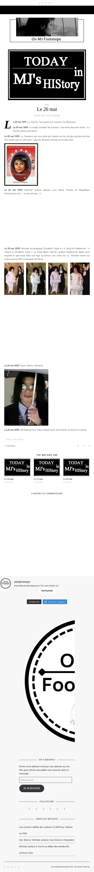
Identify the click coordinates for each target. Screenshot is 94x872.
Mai (47, 104)
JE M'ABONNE (31, 788)
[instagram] (39, 3)
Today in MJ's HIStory (15, 439)
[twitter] (46, 3)
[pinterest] (49, 3)
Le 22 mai (38, 479)
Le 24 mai (8, 479)
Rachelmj (11, 445)
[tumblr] (52, 3)
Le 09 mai (67, 479)
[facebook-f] (42, 3)
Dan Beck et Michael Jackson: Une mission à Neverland (46, 839)
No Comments (53, 115)
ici (22, 193)
